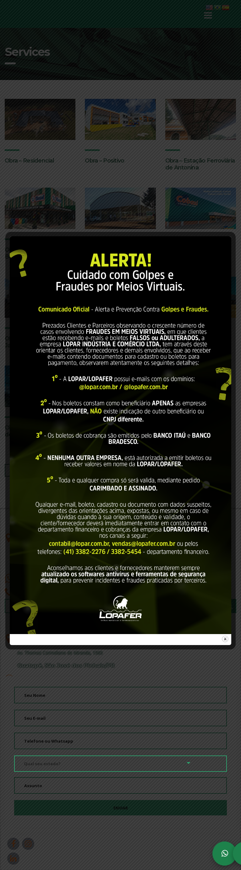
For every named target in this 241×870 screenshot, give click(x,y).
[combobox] (120, 763)
